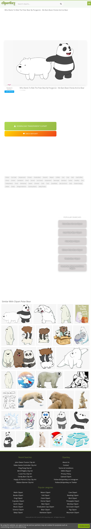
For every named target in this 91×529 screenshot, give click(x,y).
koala (13, 186)
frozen (30, 177)
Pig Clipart (73, 510)
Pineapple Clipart (72, 501)
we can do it (63, 183)
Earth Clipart (18, 504)
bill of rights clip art (25, 471)
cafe (42, 183)
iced (70, 183)
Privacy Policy (66, 474)
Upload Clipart (66, 476)
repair (52, 177)
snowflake (54, 183)
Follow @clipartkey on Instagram (66, 479)
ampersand (22, 177)
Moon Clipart (45, 492)
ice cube (13, 177)
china (7, 180)
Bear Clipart (45, 510)
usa (63, 177)
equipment (48, 180)
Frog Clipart (18, 498)
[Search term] (40, 3)
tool (47, 183)
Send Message (9, 91)
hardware (20, 180)
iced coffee (79, 177)
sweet (30, 183)
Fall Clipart (45, 495)
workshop (23, 183)
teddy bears (9, 183)
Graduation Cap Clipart (45, 507)
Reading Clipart (72, 495)
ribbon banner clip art (25, 482)
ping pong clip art (25, 468)
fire (82, 180)
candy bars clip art (25, 476)
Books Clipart (18, 495)
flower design (78, 183)
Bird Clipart (73, 498)
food (27, 180)
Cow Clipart (73, 492)
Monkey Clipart (72, 504)
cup (68, 177)
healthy (77, 180)
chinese (36, 183)
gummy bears (32, 186)
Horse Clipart (45, 501)
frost (16, 183)
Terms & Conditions (66, 468)
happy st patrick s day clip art (25, 479)
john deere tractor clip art (25, 462)
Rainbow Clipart (45, 512)
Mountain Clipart (73, 512)
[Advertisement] (45, 26)
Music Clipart (18, 507)
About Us (66, 462)
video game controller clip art (25, 465)
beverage (56, 180)
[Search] (61, 4)
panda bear (37, 177)
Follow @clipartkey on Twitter (66, 482)
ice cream (40, 180)
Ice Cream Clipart (72, 507)
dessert (45, 177)
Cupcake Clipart (18, 501)
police (7, 177)
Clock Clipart (45, 498)
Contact (66, 465)
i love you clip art (25, 474)
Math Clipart (18, 492)
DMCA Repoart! (30, 134)
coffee (58, 177)
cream (13, 180)
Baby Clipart (18, 512)
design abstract (21, 186)
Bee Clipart (45, 504)
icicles (70, 180)
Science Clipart (18, 510)
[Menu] (89, 3)
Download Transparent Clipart (30, 126)
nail (72, 177)
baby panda (42, 186)
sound (32, 180)
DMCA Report (66, 471)
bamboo (64, 180)
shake (7, 186)
